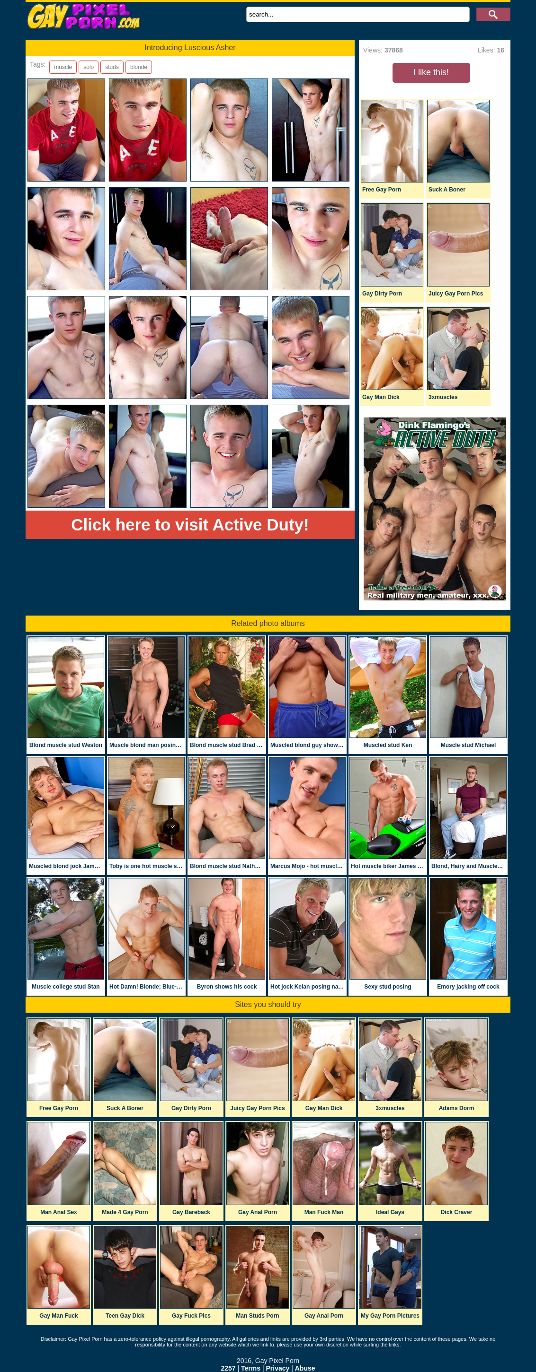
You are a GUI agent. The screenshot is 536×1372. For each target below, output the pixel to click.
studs (112, 67)
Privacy (277, 1368)
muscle (63, 67)
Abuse (305, 1368)
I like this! (431, 72)
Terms (250, 1368)
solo (88, 67)
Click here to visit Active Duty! (190, 524)
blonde (138, 67)
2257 (228, 1368)
